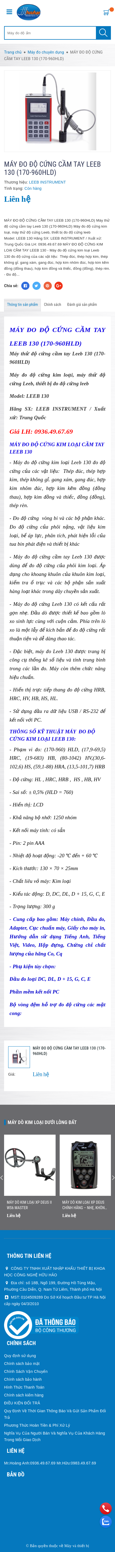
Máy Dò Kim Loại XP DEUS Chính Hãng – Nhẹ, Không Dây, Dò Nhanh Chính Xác (84, 1205)
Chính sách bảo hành (23, 1379)
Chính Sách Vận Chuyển (26, 1371)
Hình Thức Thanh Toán (24, 1387)
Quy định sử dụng (20, 1356)
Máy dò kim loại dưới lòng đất (42, 1122)
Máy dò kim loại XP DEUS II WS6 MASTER (29, 1205)
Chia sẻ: (11, 286)
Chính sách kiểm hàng (24, 1395)
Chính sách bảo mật (22, 1363)
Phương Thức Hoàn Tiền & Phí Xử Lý (37, 1425)
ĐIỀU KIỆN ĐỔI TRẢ (22, 1403)
